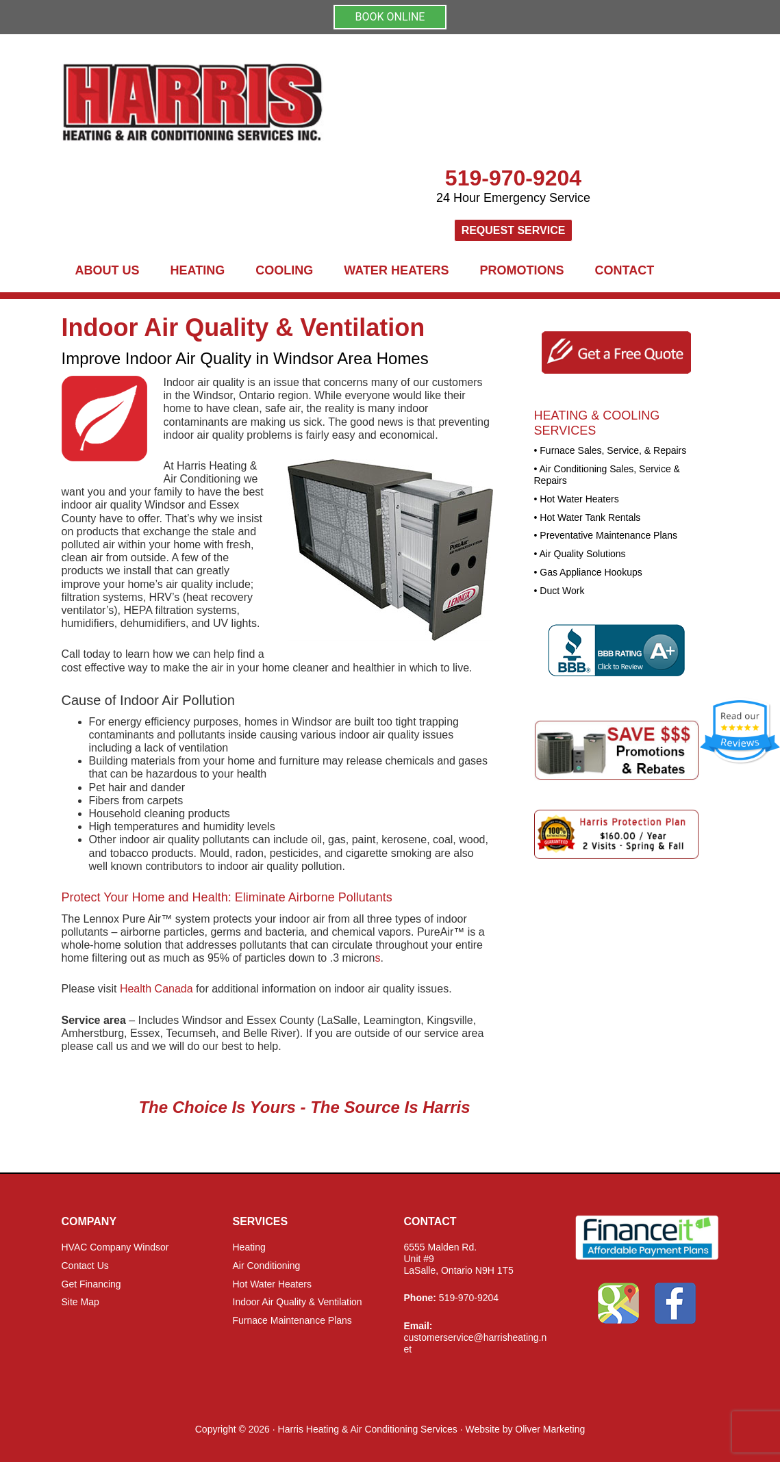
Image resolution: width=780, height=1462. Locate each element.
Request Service (514, 230)
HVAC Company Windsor (115, 1247)
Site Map (80, 1301)
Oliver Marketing (550, 1429)
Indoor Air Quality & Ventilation (297, 1301)
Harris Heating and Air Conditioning (315, 103)
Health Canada (156, 989)
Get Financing (91, 1284)
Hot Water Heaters (272, 1284)
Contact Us (85, 1265)
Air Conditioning (267, 1265)
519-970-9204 (513, 178)
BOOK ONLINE (390, 16)
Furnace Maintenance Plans (292, 1320)
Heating (249, 1247)
